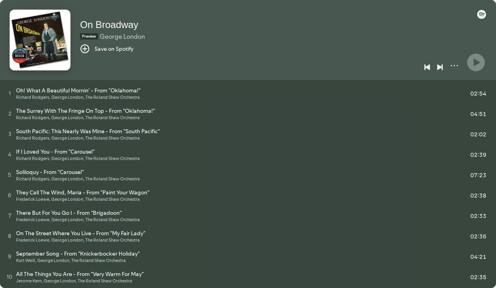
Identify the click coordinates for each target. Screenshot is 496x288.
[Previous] (427, 67)
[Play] (476, 62)
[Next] (440, 67)
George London (122, 36)
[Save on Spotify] (107, 49)
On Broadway (109, 24)
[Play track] (10, 93)
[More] (454, 65)
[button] (481, 16)
